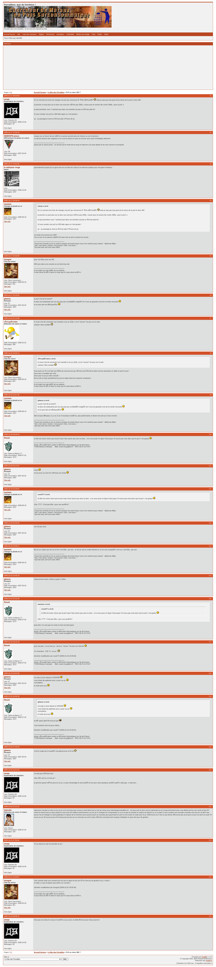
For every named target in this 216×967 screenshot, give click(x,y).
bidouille (8, 810)
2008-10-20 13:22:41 (11, 806)
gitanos (7, 299)
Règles (41, 34)
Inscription (60, 34)
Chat (93, 34)
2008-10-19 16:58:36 (11, 696)
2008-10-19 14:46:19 (11, 575)
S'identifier (70, 34)
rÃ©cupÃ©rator (11, 322)
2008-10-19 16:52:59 (11, 673)
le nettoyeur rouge (12, 167)
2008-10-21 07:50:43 (11, 840)
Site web (7, 221)
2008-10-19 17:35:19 (11, 747)
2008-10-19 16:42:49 (11, 599)
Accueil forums (9, 34)
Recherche (50, 34)
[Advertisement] (95, 67)
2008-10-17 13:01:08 (11, 164)
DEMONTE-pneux (11, 136)
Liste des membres (29, 34)
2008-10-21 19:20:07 (11, 877)
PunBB (204, 957)
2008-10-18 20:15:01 (11, 466)
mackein (7, 204)
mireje (7, 99)
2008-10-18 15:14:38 (11, 318)
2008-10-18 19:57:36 (11, 395)
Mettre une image (82, 34)
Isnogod (7, 259)
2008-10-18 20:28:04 (11, 489)
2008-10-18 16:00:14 (11, 353)
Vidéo (106, 34)
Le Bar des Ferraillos (56, 92)
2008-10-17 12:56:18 (11, 132)
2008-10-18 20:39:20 (11, 523)
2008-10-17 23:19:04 (11, 295)
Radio (99, 34)
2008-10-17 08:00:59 (11, 96)
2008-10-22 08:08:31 (11, 916)
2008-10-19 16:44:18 (11, 642)
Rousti (7, 438)
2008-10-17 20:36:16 (11, 200)
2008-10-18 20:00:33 (11, 434)
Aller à (36, 958)
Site (18, 34)
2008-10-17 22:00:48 (11, 256)
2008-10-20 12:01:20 (11, 770)
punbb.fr (209, 960)
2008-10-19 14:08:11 (11, 546)
